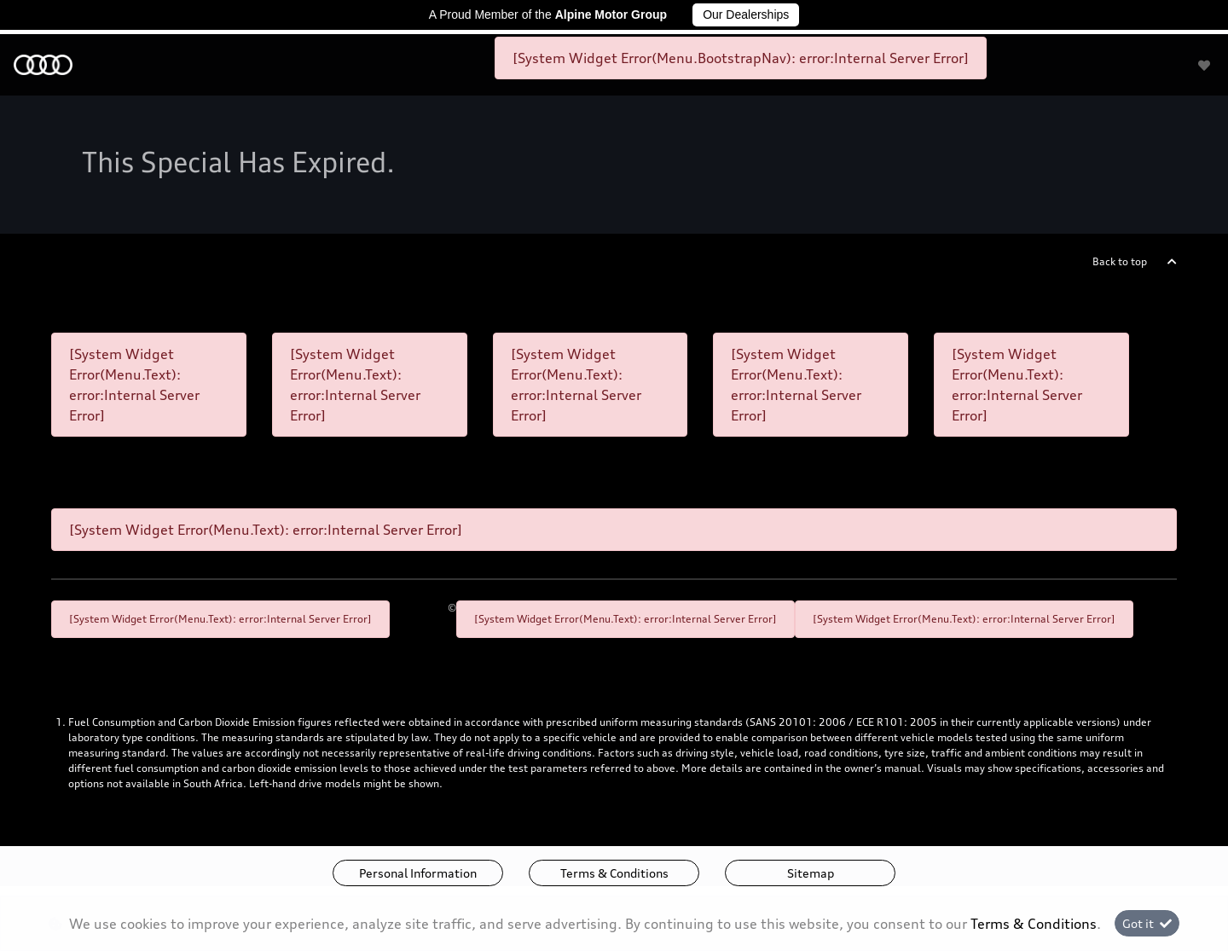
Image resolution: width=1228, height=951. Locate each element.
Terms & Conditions (614, 873)
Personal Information (418, 873)
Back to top (1119, 261)
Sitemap (810, 873)
